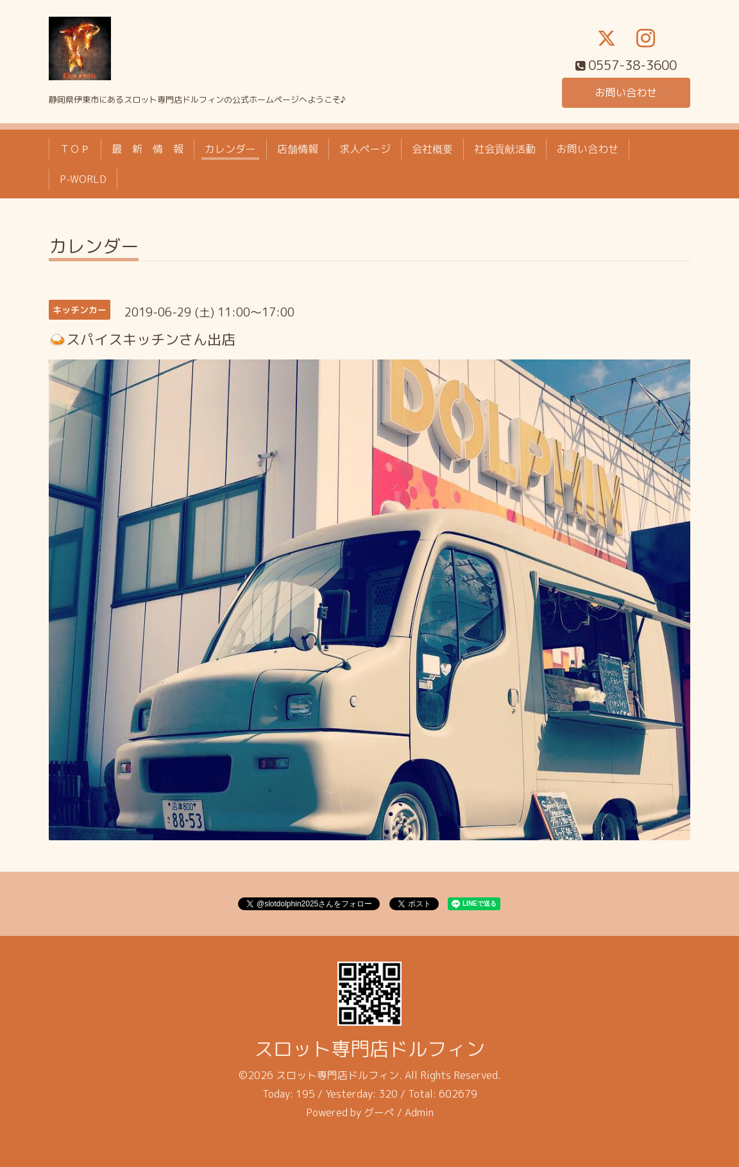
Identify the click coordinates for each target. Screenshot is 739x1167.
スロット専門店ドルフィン (369, 1048)
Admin (419, 1112)
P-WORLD (83, 179)
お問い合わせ (626, 92)
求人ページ (365, 149)
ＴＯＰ (75, 149)
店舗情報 (297, 149)
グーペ (379, 1112)
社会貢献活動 (505, 149)
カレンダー (230, 149)
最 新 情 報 (147, 149)
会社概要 (432, 149)
